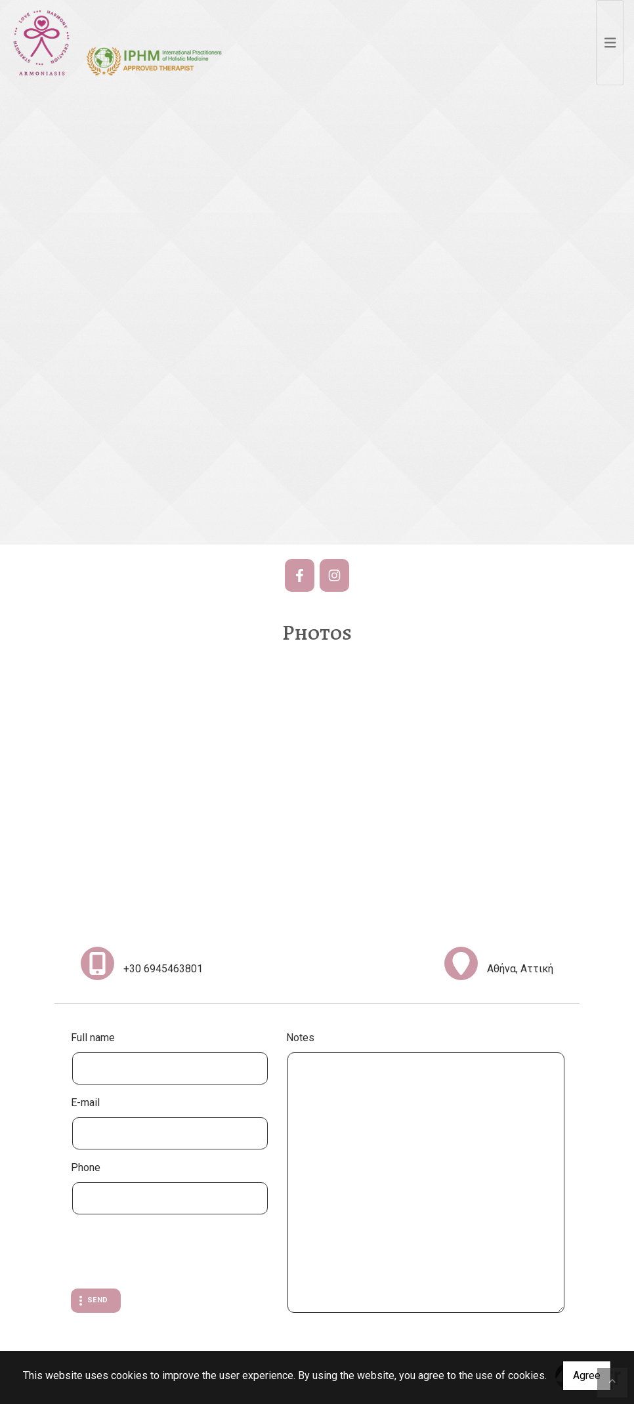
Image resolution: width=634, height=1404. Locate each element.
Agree (587, 1375)
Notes (300, 1037)
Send (97, 1300)
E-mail (85, 1102)
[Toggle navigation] (610, 42)
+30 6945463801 (163, 968)
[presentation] (170, 1253)
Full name (93, 1037)
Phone (85, 1167)
